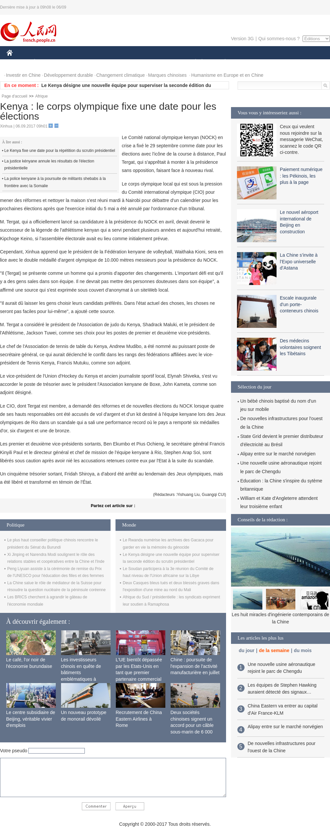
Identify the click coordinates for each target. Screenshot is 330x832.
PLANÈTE (221, 62)
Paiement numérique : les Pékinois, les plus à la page (301, 176)
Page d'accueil (14, 96)
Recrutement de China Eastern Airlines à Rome (139, 719)
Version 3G (242, 38)
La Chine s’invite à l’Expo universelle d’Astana (298, 261)
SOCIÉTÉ (192, 62)
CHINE (18, 62)
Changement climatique (120, 75)
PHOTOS (306, 62)
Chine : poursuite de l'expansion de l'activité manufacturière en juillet (195, 666)
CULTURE (163, 62)
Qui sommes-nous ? (279, 38)
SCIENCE (133, 62)
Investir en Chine (23, 75)
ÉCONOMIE (46, 62)
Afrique (41, 96)
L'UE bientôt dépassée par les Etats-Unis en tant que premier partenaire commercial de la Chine (139, 672)
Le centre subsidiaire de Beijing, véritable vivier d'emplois (30, 719)
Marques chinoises (167, 75)
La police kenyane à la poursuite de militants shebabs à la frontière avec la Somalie (55, 182)
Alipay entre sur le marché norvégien (277, 453)
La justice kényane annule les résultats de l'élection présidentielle (49, 165)
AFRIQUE (104, 62)
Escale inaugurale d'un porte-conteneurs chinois (299, 304)
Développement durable (68, 75)
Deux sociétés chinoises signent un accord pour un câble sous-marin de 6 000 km (192, 725)
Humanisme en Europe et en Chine (227, 75)
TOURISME (276, 62)
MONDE (76, 62)
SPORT (248, 62)
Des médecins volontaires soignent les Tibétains (300, 347)
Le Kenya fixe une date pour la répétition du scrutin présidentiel (59, 150)
